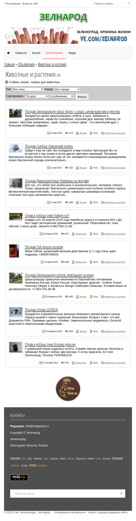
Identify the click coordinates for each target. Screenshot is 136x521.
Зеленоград (80, 234)
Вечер (62, 458)
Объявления (26, 64)
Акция (45, 458)
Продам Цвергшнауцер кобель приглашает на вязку (59, 275)
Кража (98, 458)
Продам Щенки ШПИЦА (41, 309)
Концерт (15, 458)
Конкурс (90, 458)
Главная (9, 64)
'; (62, 96)
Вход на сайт (30, 3)
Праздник (38, 458)
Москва (82, 133)
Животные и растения (52, 64)
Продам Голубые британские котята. (49, 146)
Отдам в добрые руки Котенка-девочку (50, 344)
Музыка (24, 465)
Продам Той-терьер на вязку (44, 247)
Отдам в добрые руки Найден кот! (47, 215)
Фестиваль (15, 465)
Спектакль (54, 458)
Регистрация (13, 3)
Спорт (33, 464)
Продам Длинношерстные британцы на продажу (57, 180)
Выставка (42, 465)
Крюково (70, 458)
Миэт (30, 458)
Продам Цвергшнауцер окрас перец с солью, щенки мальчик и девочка (72, 111)
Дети (24, 458)
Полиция (117, 458)
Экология (107, 458)
